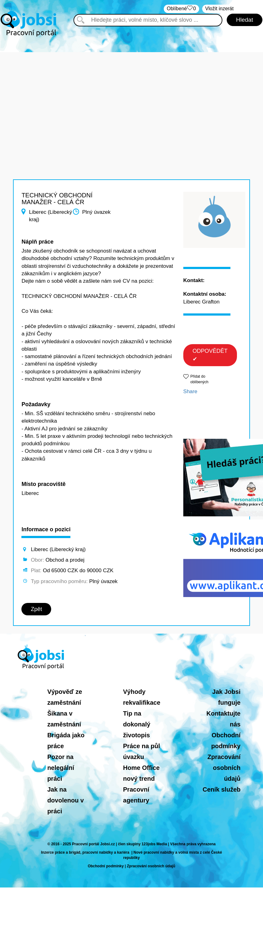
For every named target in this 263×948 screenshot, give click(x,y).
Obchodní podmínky (106, 866)
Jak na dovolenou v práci (65, 800)
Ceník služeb (221, 789)
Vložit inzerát (219, 8)
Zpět (36, 609)
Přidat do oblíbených (199, 379)
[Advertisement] (131, 95)
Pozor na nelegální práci (60, 767)
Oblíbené (181, 8)
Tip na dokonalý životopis (136, 724)
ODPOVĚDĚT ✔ (210, 355)
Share (190, 391)
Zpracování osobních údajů (224, 767)
